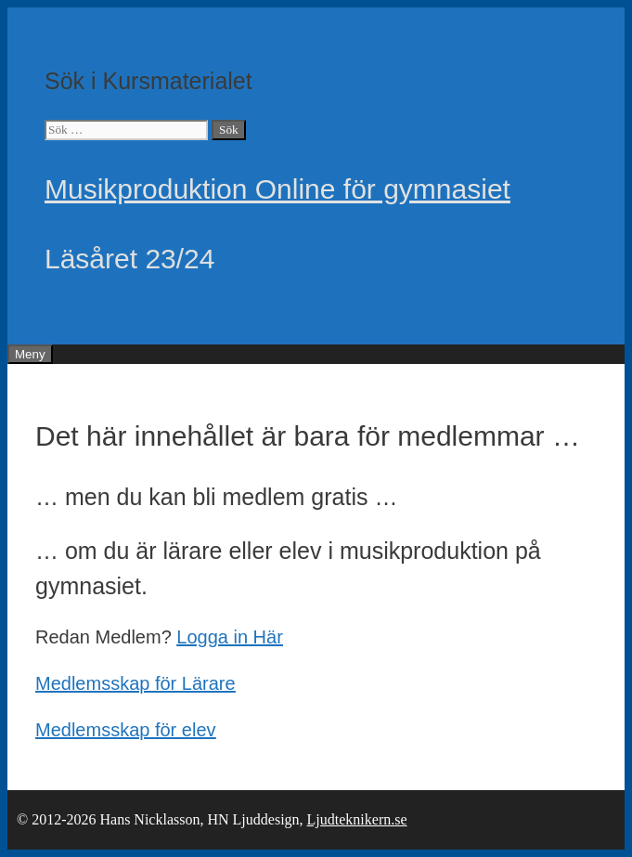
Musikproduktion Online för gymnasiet (277, 189)
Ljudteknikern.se (357, 819)
